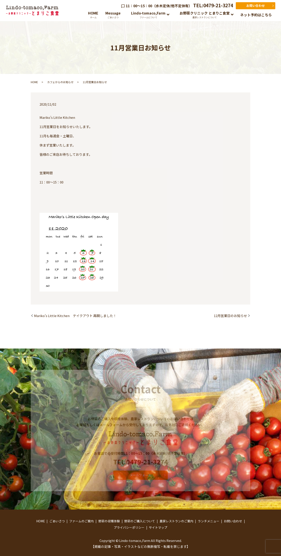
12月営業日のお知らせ (230, 315)
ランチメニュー (208, 521)
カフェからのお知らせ (60, 82)
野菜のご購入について (139, 521)
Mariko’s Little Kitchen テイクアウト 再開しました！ (75, 315)
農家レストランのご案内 (176, 521)
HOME (93, 14)
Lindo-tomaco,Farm (148, 14)
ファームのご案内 (81, 521)
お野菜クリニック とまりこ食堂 (205, 14)
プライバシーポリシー (129, 527)
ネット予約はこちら (256, 14)
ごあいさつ (57, 521)
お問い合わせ (255, 5)
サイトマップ (158, 527)
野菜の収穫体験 (109, 521)
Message (113, 14)
